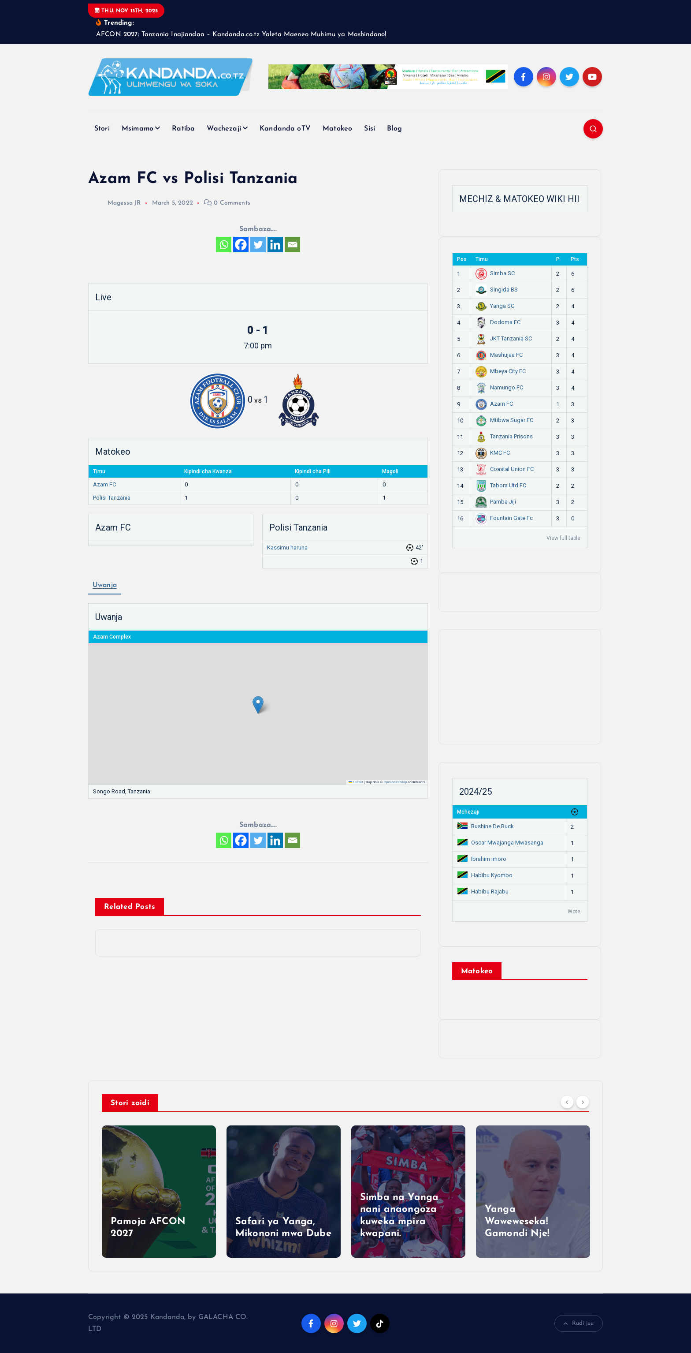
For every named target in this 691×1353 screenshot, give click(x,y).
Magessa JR (114, 203)
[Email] (292, 244)
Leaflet (356, 782)
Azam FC (104, 484)
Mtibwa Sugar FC (504, 420)
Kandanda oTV (285, 128)
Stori (102, 128)
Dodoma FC (498, 322)
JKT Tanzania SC (504, 338)
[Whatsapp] (223, 244)
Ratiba (183, 128)
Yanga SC (495, 306)
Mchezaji (468, 812)
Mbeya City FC (501, 371)
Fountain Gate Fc (504, 518)
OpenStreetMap (395, 782)
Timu (482, 259)
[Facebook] (241, 244)
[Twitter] (258, 244)
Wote (574, 911)
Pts (575, 259)
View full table (563, 538)
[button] (258, 705)
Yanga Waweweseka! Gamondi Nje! (517, 1221)
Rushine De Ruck (485, 826)
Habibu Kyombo (485, 875)
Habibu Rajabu (483, 891)
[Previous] (567, 1102)
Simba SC (495, 273)
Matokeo (337, 128)
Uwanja (105, 585)
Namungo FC (499, 387)
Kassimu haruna (287, 547)
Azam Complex (112, 637)
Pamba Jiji (496, 501)
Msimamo (137, 128)
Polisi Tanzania (111, 497)
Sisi (369, 128)
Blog (394, 128)
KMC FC (493, 452)
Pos (462, 259)
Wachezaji (224, 128)
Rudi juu (579, 1323)
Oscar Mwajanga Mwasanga (500, 842)
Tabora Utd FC (501, 485)
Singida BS (497, 289)
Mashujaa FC (499, 354)
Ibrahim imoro (482, 859)
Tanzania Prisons (504, 436)
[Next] (582, 1102)
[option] (159, 1191)
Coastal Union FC (505, 469)
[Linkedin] (275, 244)
